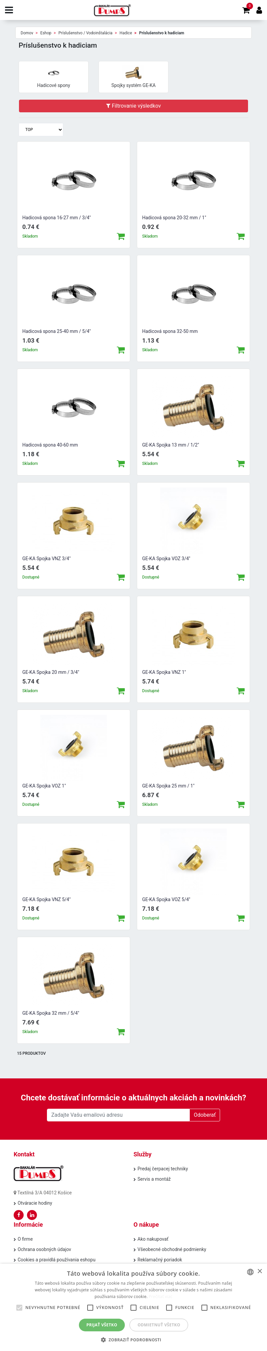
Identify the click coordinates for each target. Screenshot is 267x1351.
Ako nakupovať (152, 1239)
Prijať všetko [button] (102, 1325)
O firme (25, 1239)
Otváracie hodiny (35, 1203)
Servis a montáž (154, 1179)
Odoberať (205, 1115)
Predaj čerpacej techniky (162, 1168)
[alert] (133, 1307)
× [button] (259, 1271)
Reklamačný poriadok (159, 1259)
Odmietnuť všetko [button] (158, 1325)
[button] (133, 1339)
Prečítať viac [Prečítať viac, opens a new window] (160, 1296)
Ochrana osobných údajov (44, 1249)
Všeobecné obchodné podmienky (171, 1249)
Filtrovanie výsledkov (133, 106)
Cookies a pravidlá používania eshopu (57, 1259)
